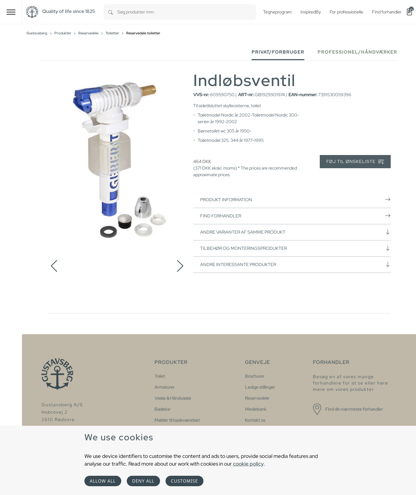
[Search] (110, 11)
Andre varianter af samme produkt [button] (295, 232)
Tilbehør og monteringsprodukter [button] (295, 248)
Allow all (103, 481)
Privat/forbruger (278, 52)
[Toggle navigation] (11, 12)
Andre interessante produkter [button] (295, 264)
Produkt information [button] (295, 200)
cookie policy (248, 463)
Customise (184, 481)
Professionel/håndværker (357, 52)
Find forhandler (295, 216)
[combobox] (186, 11)
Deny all (143, 481)
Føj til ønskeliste (355, 162)
